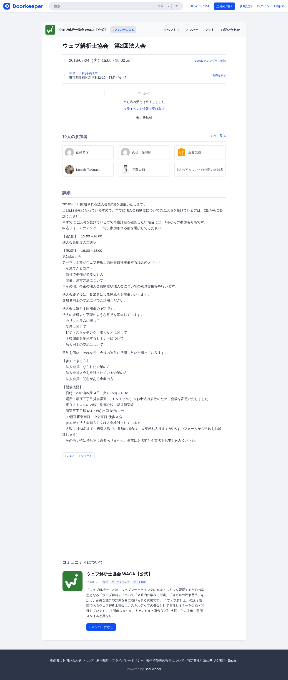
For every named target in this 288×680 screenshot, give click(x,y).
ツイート (85, 455)
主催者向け (224, 6)
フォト (209, 30)
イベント (171, 30)
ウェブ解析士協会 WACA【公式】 (83, 30)
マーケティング (120, 582)
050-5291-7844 (198, 6)
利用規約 (102, 660)
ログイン (263, 6)
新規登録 (246, 6)
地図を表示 (219, 75)
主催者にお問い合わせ (66, 660)
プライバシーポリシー (128, 660)
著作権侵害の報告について (165, 660)
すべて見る (218, 136)
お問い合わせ (230, 30)
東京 (105, 582)
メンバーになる (123, 29)
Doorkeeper (153, 669)
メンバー (192, 30)
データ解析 (139, 582)
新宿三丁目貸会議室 (84, 73)
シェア (70, 455)
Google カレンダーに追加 (210, 60)
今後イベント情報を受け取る (144, 109)
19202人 (93, 582)
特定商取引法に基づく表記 (206, 660)
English (279, 6)
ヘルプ (89, 660)
